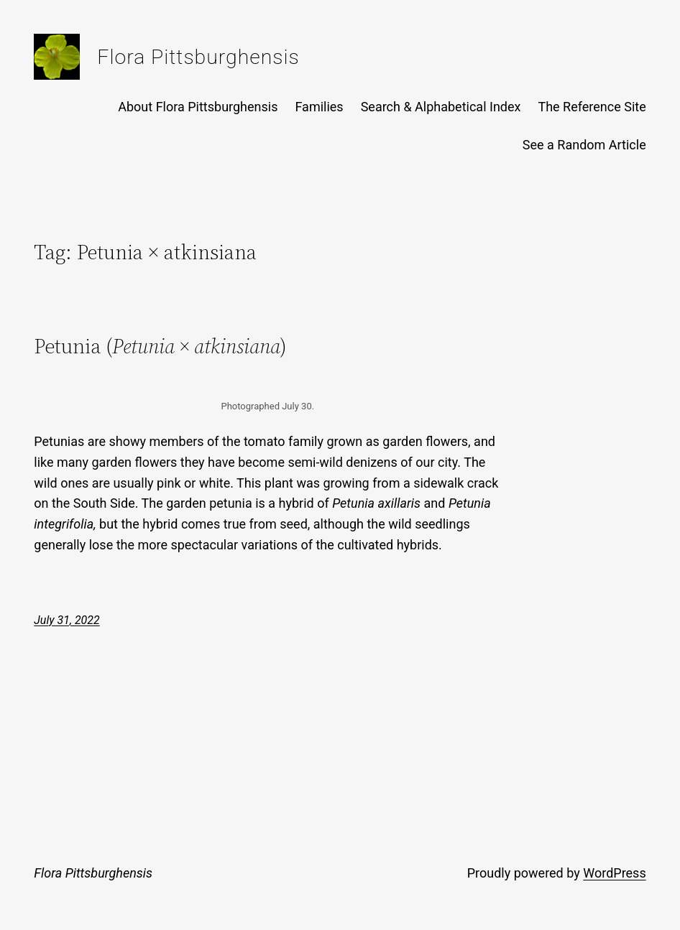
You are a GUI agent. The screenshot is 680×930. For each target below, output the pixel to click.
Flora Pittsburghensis (198, 57)
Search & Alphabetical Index (441, 106)
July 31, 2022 (66, 620)
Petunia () (160, 346)
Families (319, 106)
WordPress (614, 872)
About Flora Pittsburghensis (197, 106)
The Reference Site (591, 106)
